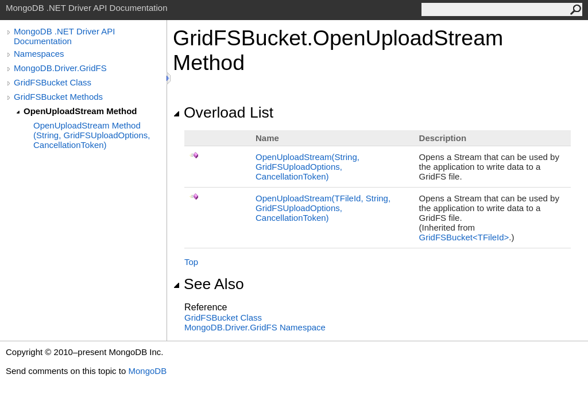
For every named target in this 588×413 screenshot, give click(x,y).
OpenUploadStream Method (80, 111)
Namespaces (39, 54)
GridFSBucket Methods (58, 97)
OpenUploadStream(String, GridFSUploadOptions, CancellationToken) (307, 166)
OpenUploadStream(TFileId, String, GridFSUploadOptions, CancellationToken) (323, 208)
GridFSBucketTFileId (464, 237)
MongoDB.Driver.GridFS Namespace (255, 327)
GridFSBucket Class (52, 82)
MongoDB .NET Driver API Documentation (64, 36)
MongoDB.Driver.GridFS (60, 68)
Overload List (223, 112)
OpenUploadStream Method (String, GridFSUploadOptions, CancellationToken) (91, 135)
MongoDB (147, 371)
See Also (208, 284)
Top (191, 262)
